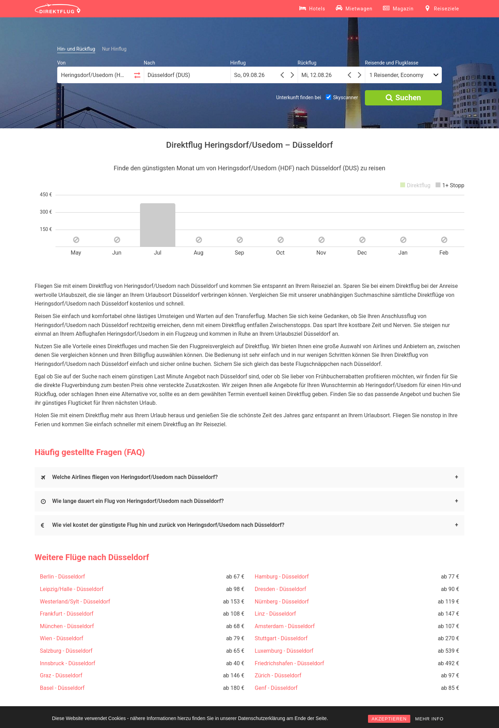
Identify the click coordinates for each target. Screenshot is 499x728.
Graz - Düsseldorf (61, 675)
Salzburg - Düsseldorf (66, 651)
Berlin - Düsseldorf (62, 576)
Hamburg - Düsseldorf (282, 576)
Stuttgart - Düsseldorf (281, 638)
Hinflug (238, 63)
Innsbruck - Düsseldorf (67, 663)
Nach (149, 63)
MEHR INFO (429, 718)
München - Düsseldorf (67, 626)
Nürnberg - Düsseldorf (282, 601)
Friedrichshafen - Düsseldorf (289, 663)
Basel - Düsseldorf (62, 688)
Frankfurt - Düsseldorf (67, 613)
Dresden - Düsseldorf (280, 589)
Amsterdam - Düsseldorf (285, 626)
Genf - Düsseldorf (276, 688)
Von (61, 63)
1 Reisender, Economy (396, 75)
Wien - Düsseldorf (61, 638)
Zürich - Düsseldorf (278, 675)
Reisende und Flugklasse (391, 63)
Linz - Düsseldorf (275, 613)
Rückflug (307, 63)
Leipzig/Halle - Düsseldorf (71, 589)
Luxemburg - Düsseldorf (284, 651)
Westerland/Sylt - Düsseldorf (75, 601)
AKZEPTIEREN (388, 718)
